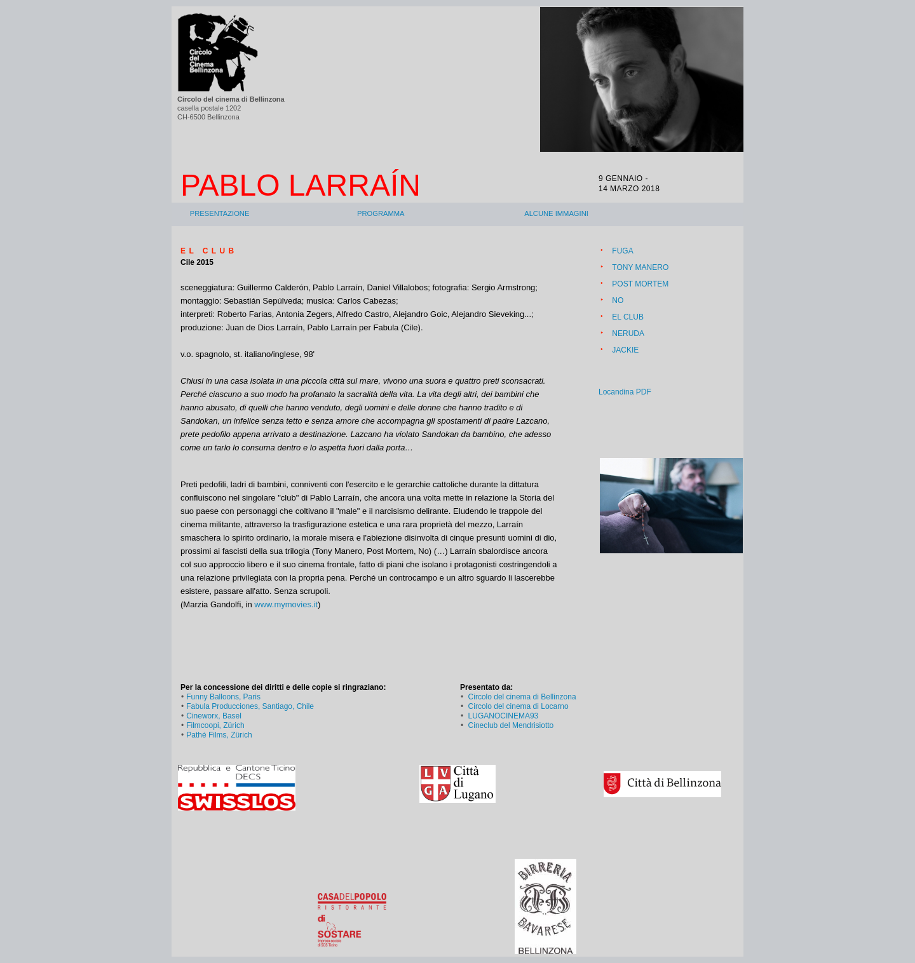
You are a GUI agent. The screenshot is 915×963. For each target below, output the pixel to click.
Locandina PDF (625, 391)
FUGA (622, 250)
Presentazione (220, 213)
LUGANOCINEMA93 (503, 715)
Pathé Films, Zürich (219, 735)
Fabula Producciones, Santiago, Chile (250, 706)
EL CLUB (628, 317)
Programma (381, 213)
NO (617, 300)
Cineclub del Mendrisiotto (511, 725)
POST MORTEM (640, 283)
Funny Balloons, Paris (223, 696)
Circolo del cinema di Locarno (518, 706)
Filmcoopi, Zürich (215, 725)
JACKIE (625, 350)
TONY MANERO (640, 267)
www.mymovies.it (286, 604)
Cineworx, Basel (213, 715)
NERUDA (628, 333)
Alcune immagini (556, 213)
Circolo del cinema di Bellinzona (522, 696)
